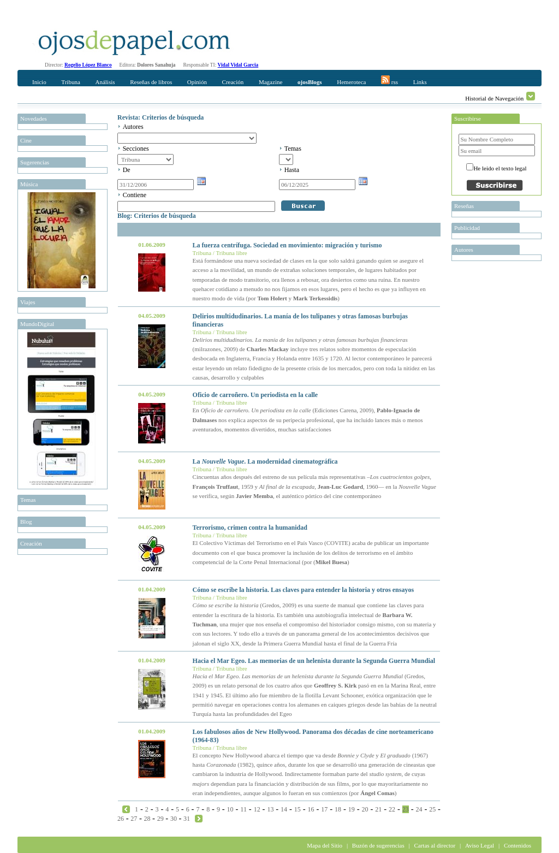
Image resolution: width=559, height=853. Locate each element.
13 (270, 809)
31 (186, 818)
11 (243, 809)
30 (173, 818)
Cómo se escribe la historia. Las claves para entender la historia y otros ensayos (303, 590)
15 (297, 809)
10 (230, 809)
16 (311, 809)
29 (160, 818)
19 (351, 809)
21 (378, 809)
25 (432, 809)
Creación (233, 82)
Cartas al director (434, 845)
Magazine (270, 82)
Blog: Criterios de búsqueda (156, 216)
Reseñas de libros (151, 82)
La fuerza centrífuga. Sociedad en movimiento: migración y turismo (287, 245)
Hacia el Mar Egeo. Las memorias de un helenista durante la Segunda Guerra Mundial (314, 661)
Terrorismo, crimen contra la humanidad (250, 527)
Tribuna (70, 82)
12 (257, 809)
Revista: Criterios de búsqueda (160, 117)
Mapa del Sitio (324, 845)
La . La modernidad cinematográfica (265, 461)
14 (284, 809)
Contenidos (517, 845)
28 (147, 818)
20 (365, 809)
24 (418, 809)
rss (389, 80)
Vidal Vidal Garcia (238, 65)
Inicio (39, 82)
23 (405, 809)
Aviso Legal (479, 845)
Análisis (105, 82)
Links (420, 82)
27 (133, 818)
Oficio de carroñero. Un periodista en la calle (255, 395)
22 (392, 809)
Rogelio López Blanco (88, 65)
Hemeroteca (351, 82)
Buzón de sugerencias (378, 845)
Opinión (197, 82)
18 (338, 809)
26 (120, 818)
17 (324, 809)
